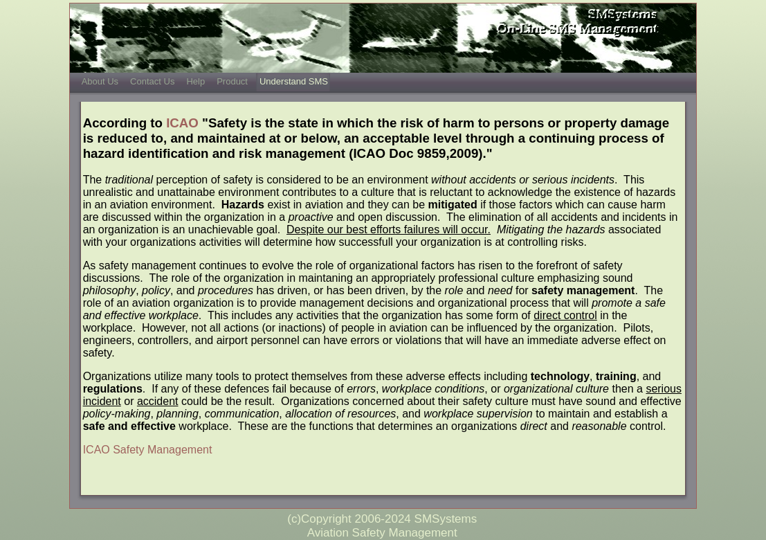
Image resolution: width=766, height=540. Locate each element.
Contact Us (152, 81)
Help (195, 81)
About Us (100, 81)
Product (232, 81)
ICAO (182, 123)
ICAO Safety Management (147, 450)
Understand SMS (293, 81)
